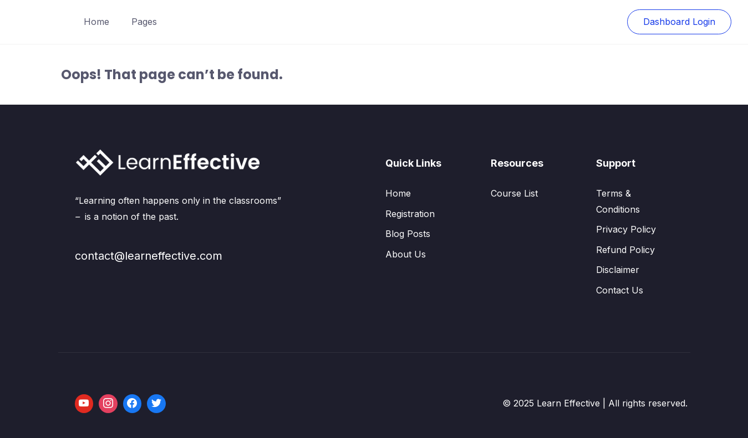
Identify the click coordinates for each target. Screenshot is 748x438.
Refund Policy (625, 249)
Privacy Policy (626, 229)
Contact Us (619, 290)
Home (96, 21)
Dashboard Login (679, 21)
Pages (144, 21)
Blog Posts (407, 233)
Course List (514, 193)
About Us (405, 254)
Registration (410, 213)
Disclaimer (617, 269)
